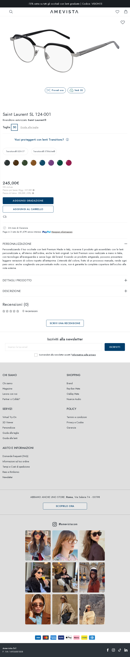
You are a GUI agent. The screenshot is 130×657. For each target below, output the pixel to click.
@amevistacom (64, 524)
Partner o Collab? (11, 399)
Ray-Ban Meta (73, 388)
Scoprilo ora (65, 506)
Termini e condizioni (77, 417)
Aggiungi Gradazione (28, 200)
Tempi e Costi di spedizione (16, 466)
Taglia (6, 127)
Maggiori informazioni (61, 231)
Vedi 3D (78, 90)
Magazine (7, 388)
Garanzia (71, 427)
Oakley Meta (73, 394)
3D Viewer (8, 422)
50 (14, 127)
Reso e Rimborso (11, 472)
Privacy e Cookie (75, 422)
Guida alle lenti (10, 438)
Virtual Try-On (9, 417)
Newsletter (8, 477)
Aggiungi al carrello (28, 209)
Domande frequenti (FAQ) (15, 456)
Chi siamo (7, 383)
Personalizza (9, 427)
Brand (70, 383)
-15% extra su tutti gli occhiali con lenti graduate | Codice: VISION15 (65, 3)
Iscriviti (114, 347)
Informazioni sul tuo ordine (16, 461)
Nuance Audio (74, 399)
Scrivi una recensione (65, 323)
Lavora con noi (10, 394)
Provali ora (58, 90)
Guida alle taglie (29, 127)
